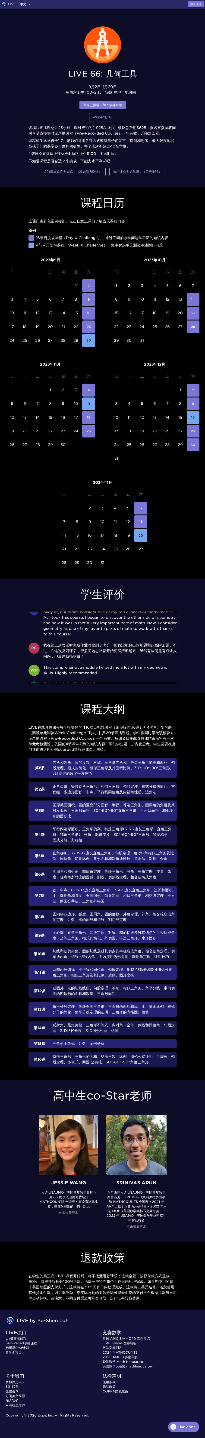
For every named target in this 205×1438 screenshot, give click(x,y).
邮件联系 (12, 1387)
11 (88, 403)
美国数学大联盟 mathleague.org (128, 1366)
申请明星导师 (15, 1405)
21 (193, 313)
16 (88, 313)
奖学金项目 (14, 1352)
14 (193, 299)
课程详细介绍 (102, 117)
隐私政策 (109, 1387)
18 (88, 417)
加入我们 (12, 1400)
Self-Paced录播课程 (21, 1343)
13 (140, 521)
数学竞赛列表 (112, 1348)
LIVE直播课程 (16, 1338)
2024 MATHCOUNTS (120, 1352)
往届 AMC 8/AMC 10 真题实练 (126, 1338)
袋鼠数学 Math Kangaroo (123, 1362)
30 (88, 340)
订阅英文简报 (15, 1396)
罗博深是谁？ (15, 1382)
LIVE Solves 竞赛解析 (119, 1343)
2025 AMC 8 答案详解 (120, 1357)
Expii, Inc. (46, 1415)
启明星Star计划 (17, 1348)
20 (140, 535)
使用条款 (109, 1382)
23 (88, 326)
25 (88, 431)
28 (193, 326)
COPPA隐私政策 (115, 1391)
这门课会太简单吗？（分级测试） (137, 172)
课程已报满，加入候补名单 (102, 105)
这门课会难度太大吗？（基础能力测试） (72, 172)
